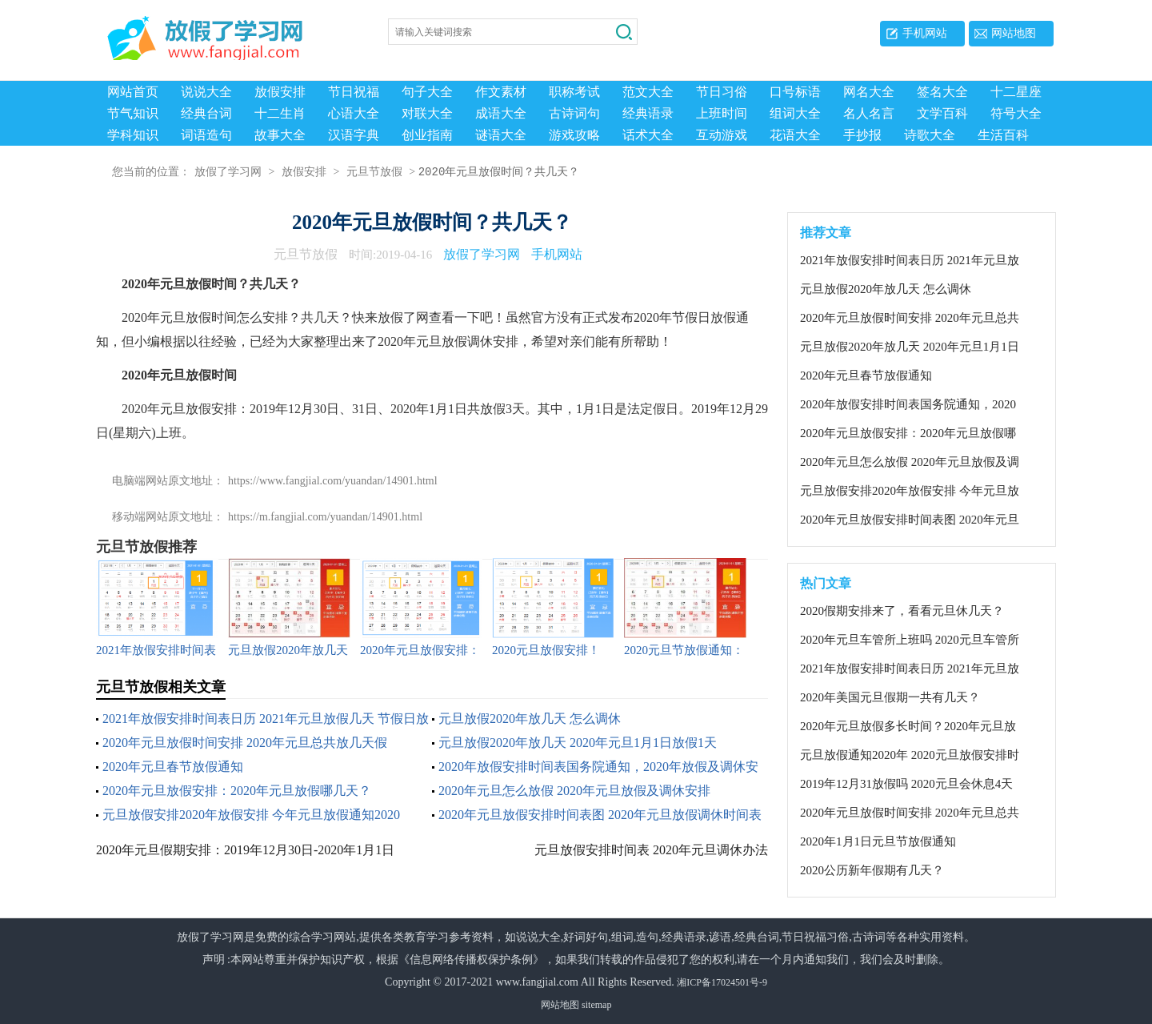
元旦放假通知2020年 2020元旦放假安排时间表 (909, 756)
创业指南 (427, 135)
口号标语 (795, 91)
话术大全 (648, 135)
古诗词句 (574, 113)
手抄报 (862, 135)
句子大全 (427, 91)
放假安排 (280, 91)
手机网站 (924, 33)
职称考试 (574, 91)
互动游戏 (721, 135)
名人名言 (868, 113)
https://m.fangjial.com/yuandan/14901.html (325, 517)
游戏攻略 (574, 135)
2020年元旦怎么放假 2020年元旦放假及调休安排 (574, 790)
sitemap (596, 1004)
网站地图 (1013, 33)
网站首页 (132, 91)
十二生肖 (280, 113)
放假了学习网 (228, 173)
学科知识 (132, 135)
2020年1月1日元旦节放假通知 (878, 841)
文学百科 (942, 113)
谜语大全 (500, 135)
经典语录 (648, 113)
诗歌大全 (929, 135)
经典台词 (206, 113)
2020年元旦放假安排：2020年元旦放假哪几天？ (236, 790)
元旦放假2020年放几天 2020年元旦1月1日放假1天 (577, 742)
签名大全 (942, 91)
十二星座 (1016, 91)
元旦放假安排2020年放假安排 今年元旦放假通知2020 (251, 814)
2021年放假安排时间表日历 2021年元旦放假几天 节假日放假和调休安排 (909, 261)
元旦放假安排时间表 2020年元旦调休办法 (651, 850)
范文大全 (648, 91)
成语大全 (500, 113)
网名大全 (868, 91)
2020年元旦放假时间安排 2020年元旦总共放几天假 (244, 742)
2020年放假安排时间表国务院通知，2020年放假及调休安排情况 (908, 405)
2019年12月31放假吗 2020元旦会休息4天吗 (906, 784)
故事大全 (280, 135)
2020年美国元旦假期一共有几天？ (890, 697)
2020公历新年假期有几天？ (872, 870)
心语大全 (353, 113)
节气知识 (132, 113)
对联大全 (427, 113)
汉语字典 (353, 135)
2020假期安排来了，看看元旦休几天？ (902, 610)
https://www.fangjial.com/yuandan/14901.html (333, 481)
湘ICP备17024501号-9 (722, 982)
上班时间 (721, 113)
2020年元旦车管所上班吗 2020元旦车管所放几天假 (909, 640)
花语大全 (795, 135)
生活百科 (1003, 135)
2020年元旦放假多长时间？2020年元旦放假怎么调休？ (908, 727)
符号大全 (1016, 113)
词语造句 (206, 135)
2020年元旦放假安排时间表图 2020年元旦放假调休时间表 (600, 814)
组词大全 (795, 113)
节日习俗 (721, 91)
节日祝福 (353, 91)
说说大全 (206, 91)
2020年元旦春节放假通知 (172, 766)
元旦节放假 (374, 173)
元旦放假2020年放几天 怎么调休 (529, 718)
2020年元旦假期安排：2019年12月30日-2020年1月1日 (245, 850)
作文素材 (500, 91)
